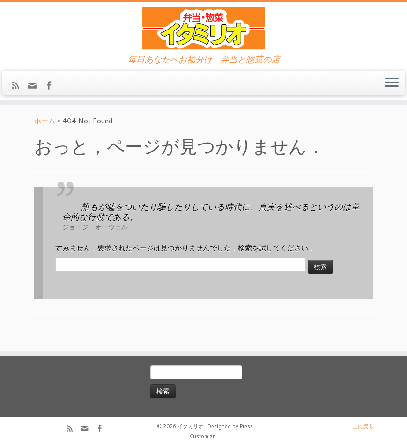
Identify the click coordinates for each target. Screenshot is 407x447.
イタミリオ (190, 426)
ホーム (44, 121)
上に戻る (363, 426)
